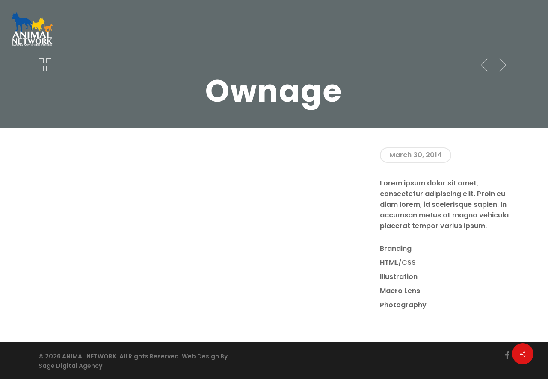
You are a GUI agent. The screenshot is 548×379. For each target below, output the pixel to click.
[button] (531, 29)
